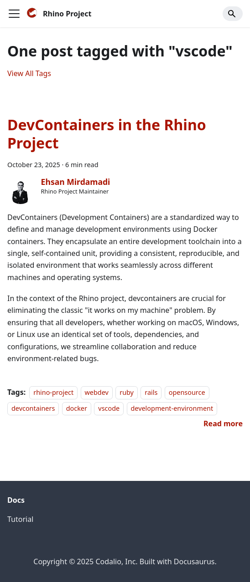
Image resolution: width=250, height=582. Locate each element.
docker (76, 408)
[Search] (233, 13)
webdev (97, 392)
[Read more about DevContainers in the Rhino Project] (223, 424)
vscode (109, 408)
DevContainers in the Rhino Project (106, 134)
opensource (187, 392)
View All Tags (29, 73)
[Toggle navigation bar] (14, 13)
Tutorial (20, 519)
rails (151, 392)
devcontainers (33, 408)
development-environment (172, 408)
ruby (127, 392)
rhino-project (53, 392)
